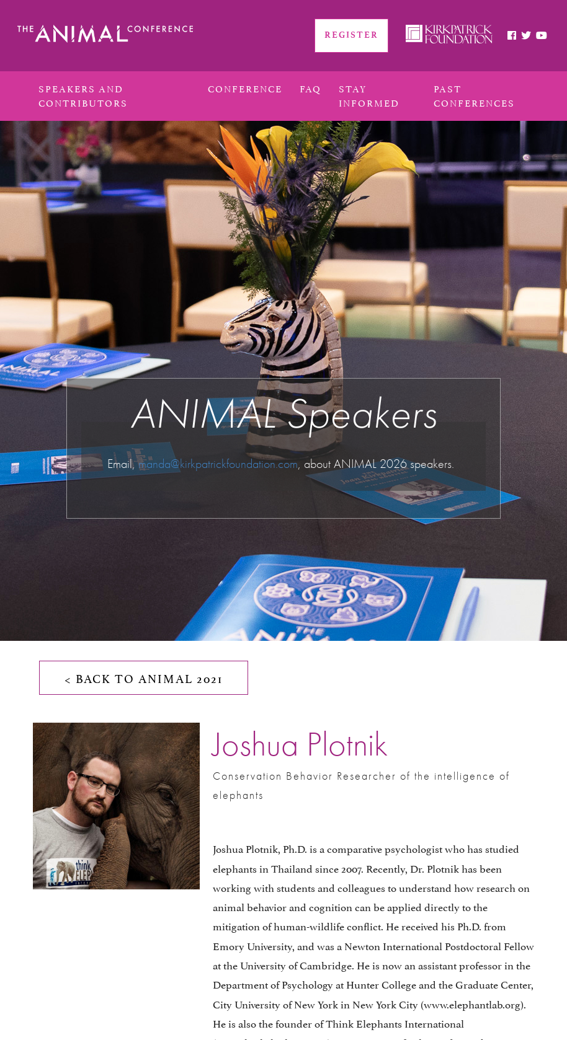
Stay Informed (369, 95)
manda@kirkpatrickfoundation (206, 464)
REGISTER (351, 35)
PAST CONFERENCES (474, 95)
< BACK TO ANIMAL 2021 (144, 677)
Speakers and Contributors (83, 95)
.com (286, 464)
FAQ (310, 88)
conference (245, 88)
